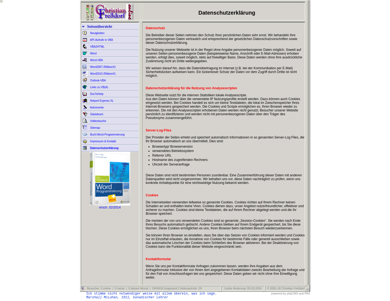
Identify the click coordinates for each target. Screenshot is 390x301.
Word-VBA (96, 60)
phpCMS (292, 293)
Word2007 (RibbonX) (102, 66)
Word (93, 53)
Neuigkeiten (97, 33)
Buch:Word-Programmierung (107, 134)
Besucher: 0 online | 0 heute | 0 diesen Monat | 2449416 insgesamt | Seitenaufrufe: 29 (144, 288)
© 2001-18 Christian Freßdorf (286, 288)
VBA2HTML (97, 46)
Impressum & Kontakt (102, 141)
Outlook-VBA (97, 80)
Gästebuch (96, 114)
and (301, 293)
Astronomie (96, 107)
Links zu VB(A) (98, 87)
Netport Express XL (101, 100)
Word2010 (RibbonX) (102, 73)
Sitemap (94, 127)
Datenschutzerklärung (104, 148)
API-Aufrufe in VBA (101, 39)
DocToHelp (96, 93)
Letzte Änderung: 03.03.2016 (242, 288)
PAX (307, 293)
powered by (278, 293)
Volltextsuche (97, 121)
